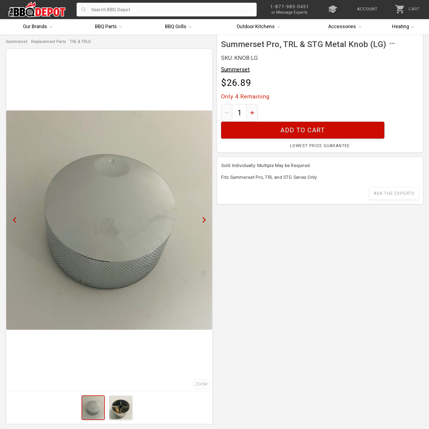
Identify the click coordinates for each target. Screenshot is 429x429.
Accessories (346, 26)
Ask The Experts (394, 176)
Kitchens (260, 26)
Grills (180, 26)
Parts (110, 26)
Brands (39, 26)
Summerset (235, 69)
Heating (404, 26)
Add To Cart (340, 112)
